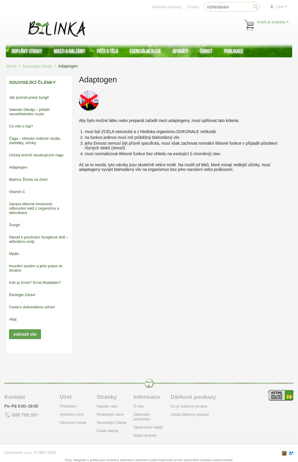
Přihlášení (68, 406)
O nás (139, 406)
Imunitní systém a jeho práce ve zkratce (36, 268)
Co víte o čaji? (21, 126)
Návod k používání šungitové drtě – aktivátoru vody (38, 239)
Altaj (12, 319)
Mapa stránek (145, 435)
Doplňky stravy (27, 51)
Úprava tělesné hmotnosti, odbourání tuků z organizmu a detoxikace (34, 208)
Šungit (206, 51)
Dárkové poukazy (166, 7)
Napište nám (107, 406)
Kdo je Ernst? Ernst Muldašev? (35, 282)
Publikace (233, 51)
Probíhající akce (110, 414)
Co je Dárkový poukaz (189, 406)
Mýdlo (14, 254)
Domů (11, 66)
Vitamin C (17, 192)
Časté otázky (107, 431)
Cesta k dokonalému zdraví (32, 307)
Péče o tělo (107, 51)
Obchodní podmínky (142, 416)
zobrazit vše (25, 334)
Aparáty (180, 51)
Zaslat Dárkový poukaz (190, 414)
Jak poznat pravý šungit (29, 97)
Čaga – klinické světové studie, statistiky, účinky (35, 140)
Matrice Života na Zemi (28, 179)
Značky (193, 7)
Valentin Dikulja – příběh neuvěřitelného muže (29, 111)
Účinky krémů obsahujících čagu (36, 155)
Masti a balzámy (69, 51)
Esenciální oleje (145, 51)
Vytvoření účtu (72, 414)
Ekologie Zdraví (22, 295)
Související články (37, 66)
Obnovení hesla (73, 422)
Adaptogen (18, 167)
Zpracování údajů (148, 427)
